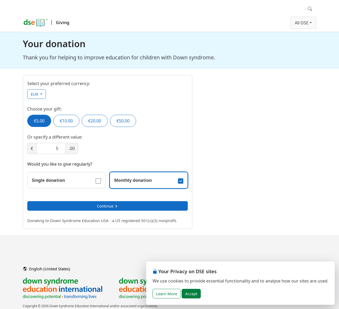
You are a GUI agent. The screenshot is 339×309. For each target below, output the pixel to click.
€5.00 (39, 121)
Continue (107, 206)
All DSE (302, 23)
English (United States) (46, 268)
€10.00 (66, 121)
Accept (191, 293)
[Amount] (51, 148)
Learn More (166, 293)
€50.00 (123, 121)
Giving (62, 22)
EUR (35, 94)
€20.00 (94, 121)
